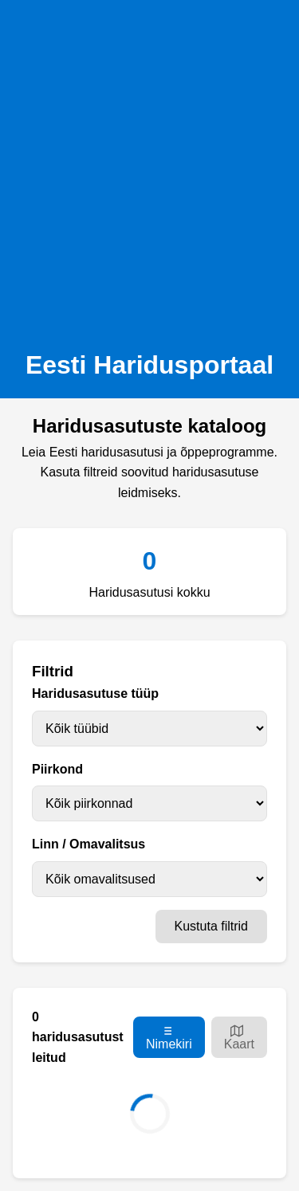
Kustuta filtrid (211, 926)
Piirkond (57, 769)
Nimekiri (169, 1037)
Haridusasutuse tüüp (95, 693)
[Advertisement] (149, 170)
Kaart (239, 1037)
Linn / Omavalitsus (88, 844)
